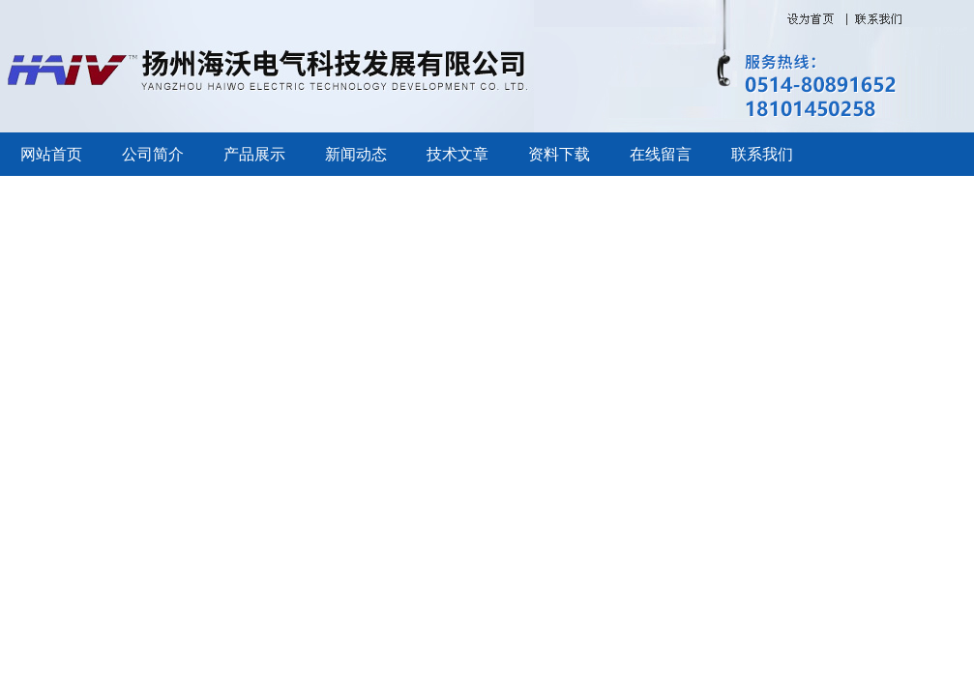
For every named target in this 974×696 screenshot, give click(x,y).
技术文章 (457, 154)
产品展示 (254, 154)
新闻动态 (356, 154)
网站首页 (51, 154)
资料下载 (559, 154)
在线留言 (661, 154)
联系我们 (762, 154)
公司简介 (153, 154)
